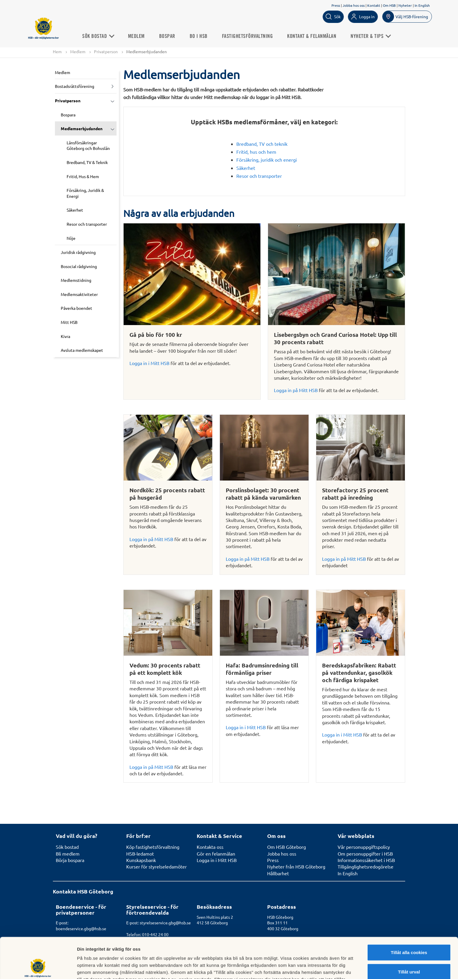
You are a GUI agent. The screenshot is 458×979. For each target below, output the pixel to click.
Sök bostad (98, 36)
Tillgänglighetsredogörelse (365, 866)
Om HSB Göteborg (286, 847)
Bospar (167, 36)
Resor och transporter (87, 224)
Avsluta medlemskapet (82, 350)
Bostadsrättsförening (74, 86)
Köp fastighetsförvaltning (152, 847)
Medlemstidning (76, 280)
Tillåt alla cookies (409, 914)
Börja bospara (70, 860)
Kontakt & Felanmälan (311, 36)
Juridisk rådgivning (78, 252)
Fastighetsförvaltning (247, 36)
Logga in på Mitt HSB (296, 390)
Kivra (65, 336)
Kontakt (373, 5)
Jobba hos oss (354, 5)
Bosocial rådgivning (79, 266)
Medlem (136, 36)
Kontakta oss (210, 847)
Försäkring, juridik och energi (266, 160)
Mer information (312, 967)
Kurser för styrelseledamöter (156, 866)
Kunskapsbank (141, 860)
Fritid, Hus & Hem (83, 176)
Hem (57, 51)
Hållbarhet (278, 873)
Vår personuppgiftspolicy (364, 847)
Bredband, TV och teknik (261, 144)
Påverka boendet (76, 308)
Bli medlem (68, 853)
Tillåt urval (409, 933)
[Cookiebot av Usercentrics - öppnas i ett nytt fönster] (38, 967)
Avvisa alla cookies (409, 952)
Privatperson (106, 51)
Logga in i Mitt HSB (149, 363)
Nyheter (405, 5)
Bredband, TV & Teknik (87, 162)
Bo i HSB (199, 36)
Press (335, 5)
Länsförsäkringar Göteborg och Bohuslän (88, 145)
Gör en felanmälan (216, 853)
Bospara (68, 114)
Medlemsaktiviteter (79, 294)
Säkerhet (75, 209)
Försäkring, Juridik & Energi (85, 193)
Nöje (71, 238)
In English (422, 5)
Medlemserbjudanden (81, 128)
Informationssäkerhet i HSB (366, 860)
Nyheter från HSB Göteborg (296, 866)
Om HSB (389, 5)
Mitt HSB (69, 322)
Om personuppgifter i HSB (365, 853)
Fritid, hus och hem (256, 152)
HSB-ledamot (140, 853)
